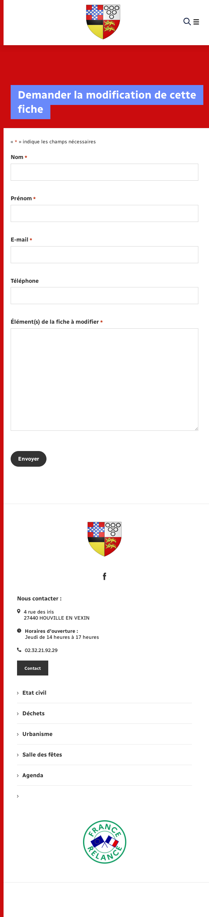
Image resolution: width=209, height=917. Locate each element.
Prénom (23, 198)
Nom (19, 157)
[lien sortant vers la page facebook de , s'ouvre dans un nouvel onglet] (104, 576)
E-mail (21, 240)
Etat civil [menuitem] (31, 692)
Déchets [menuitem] (31, 713)
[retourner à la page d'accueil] (103, 22)
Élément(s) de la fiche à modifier (57, 322)
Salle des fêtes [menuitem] (39, 754)
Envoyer (28, 459)
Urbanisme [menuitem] (35, 734)
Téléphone (25, 281)
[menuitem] (104, 796)
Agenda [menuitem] (30, 775)
